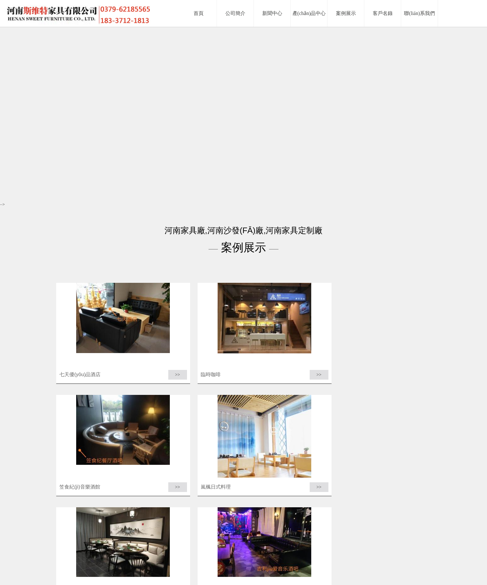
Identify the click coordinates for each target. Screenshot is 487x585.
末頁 (243, 516)
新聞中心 (224, 568)
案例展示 (273, 568)
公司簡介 (205, 568)
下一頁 (229, 516)
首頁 (168, 516)
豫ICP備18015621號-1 (315, 576)
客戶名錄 (291, 568)
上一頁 (182, 516)
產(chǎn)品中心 (248, 568)
